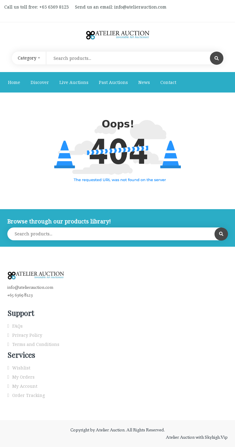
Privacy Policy (27, 335)
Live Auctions (73, 82)
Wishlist (21, 368)
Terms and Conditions (35, 344)
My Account (24, 386)
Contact (168, 82)
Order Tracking (28, 395)
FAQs (17, 326)
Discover (40, 82)
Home (14, 82)
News (144, 82)
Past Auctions (113, 82)
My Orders (23, 377)
